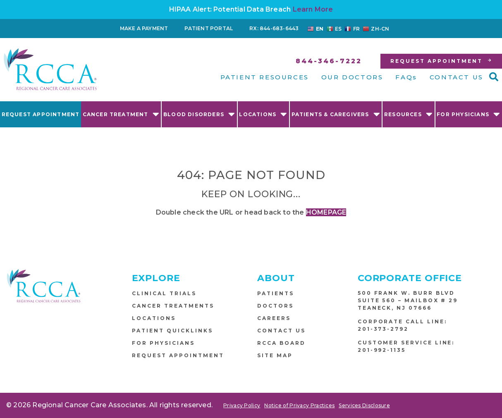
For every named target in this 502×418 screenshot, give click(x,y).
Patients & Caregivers (336, 114)
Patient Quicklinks (172, 330)
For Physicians (468, 114)
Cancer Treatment (121, 114)
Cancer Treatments (173, 306)
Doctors (275, 306)
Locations (263, 114)
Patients (275, 293)
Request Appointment (41, 114)
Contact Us (281, 330)
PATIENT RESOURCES (264, 77)
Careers (274, 318)
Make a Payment (144, 28)
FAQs (406, 77)
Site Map (275, 355)
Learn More (313, 9)
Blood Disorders (199, 114)
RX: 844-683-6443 (274, 28)
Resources (408, 114)
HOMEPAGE (326, 212)
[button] (493, 77)
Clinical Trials (164, 293)
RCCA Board (281, 343)
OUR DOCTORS (352, 77)
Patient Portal (208, 28)
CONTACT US (456, 77)
